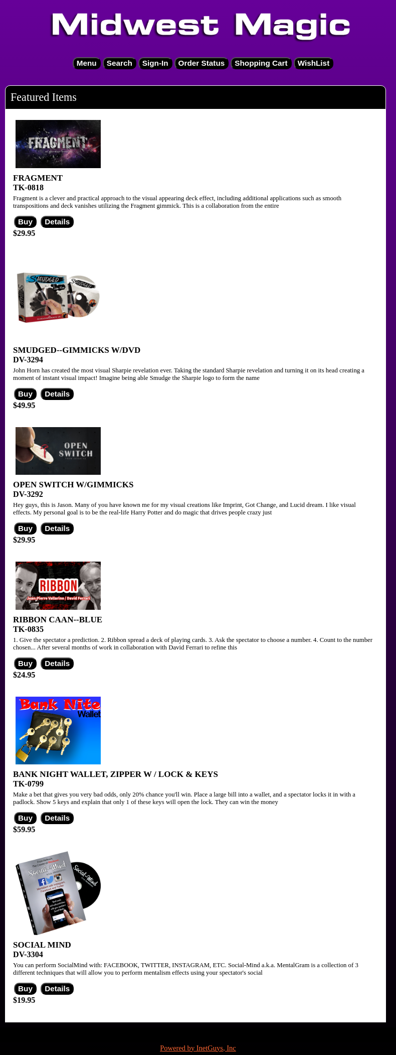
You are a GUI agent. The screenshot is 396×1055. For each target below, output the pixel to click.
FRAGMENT (38, 178)
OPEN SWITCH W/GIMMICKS (73, 484)
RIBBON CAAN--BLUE (57, 619)
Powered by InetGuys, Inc (198, 1048)
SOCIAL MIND (42, 945)
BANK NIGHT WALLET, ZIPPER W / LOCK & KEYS (115, 774)
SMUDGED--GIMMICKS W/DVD (76, 350)
